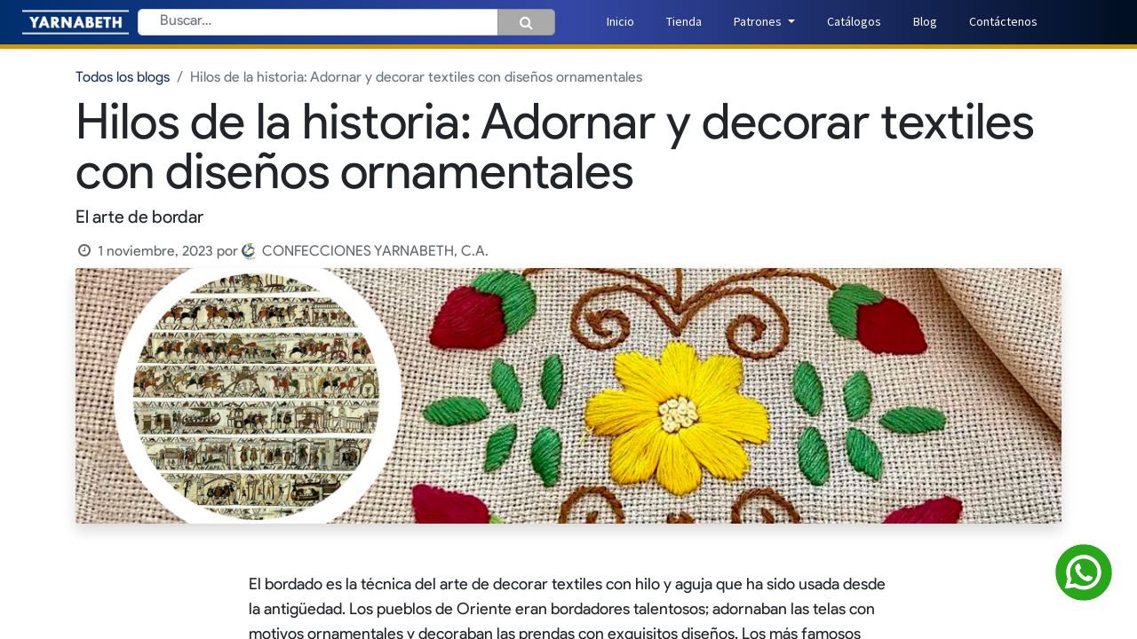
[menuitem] (620, 21)
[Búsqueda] (526, 22)
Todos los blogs (123, 78)
